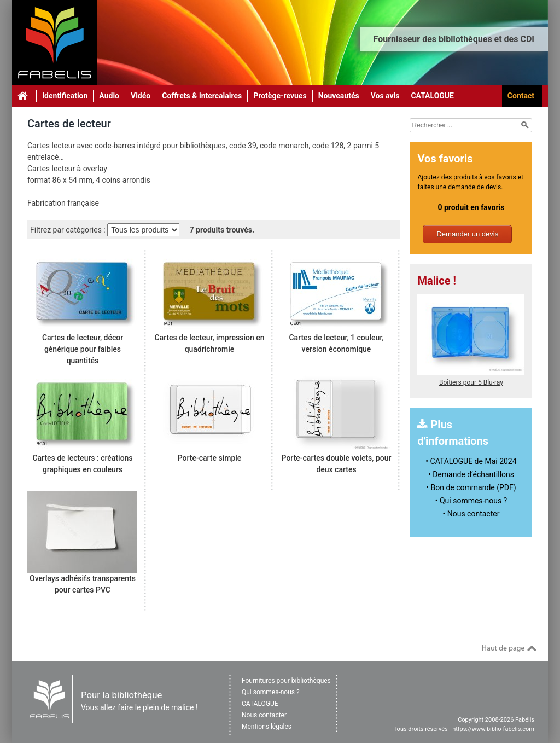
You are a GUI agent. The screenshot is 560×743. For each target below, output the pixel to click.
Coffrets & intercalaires (202, 95)
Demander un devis (467, 234)
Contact (521, 95)
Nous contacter (264, 715)
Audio (109, 95)
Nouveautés (338, 95)
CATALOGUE (432, 95)
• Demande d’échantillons (471, 474)
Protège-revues (279, 95)
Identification (65, 95)
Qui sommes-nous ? (271, 692)
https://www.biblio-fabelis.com (493, 729)
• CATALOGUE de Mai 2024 (470, 461)
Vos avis (385, 95)
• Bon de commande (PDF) (471, 487)
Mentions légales (266, 726)
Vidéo (140, 95)
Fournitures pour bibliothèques (286, 680)
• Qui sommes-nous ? (471, 500)
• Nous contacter (471, 513)
